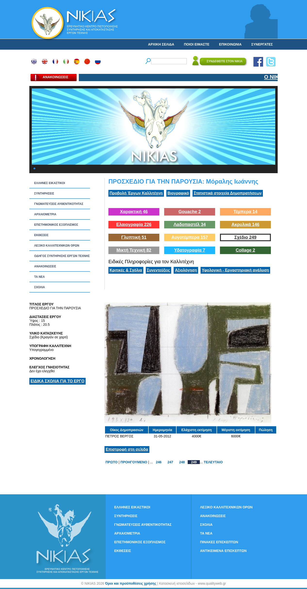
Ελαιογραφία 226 (133, 224)
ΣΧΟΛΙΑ (39, 287)
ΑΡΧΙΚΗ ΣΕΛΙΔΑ (161, 44)
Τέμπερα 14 (245, 211)
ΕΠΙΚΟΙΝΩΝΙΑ (230, 44)
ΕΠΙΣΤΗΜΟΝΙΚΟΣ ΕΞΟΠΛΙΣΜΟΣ (56, 224)
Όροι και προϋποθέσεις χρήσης (130, 583)
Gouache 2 (189, 211)
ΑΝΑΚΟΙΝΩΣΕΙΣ (45, 266)
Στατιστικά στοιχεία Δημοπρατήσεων (228, 193)
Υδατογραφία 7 (189, 250)
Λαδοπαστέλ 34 (190, 224)
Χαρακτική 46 (134, 211)
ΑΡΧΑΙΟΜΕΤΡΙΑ (45, 214)
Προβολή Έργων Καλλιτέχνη (136, 193)
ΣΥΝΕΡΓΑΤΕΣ (262, 44)
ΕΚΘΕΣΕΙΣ (41, 235)
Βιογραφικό (178, 193)
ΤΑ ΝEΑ (39, 277)
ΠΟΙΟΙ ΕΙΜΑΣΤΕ (196, 44)
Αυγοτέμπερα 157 (189, 237)
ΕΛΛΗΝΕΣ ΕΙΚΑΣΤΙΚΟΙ (49, 183)
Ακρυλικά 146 (245, 224)
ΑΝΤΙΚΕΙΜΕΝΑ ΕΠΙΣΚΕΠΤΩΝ (223, 551)
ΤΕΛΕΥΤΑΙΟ (213, 462)
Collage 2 (245, 250)
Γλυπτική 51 (133, 237)
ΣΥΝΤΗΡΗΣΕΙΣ (44, 193)
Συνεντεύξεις (158, 270)
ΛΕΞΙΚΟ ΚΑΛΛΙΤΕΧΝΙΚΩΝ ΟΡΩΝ (56, 245)
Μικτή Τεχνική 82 (133, 250)
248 (182, 462)
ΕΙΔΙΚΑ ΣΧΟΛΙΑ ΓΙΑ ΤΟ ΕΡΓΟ (57, 381)
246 (159, 462)
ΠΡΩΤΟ (111, 462)
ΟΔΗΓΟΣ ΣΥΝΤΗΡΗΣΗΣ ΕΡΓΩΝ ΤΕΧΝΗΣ (62, 256)
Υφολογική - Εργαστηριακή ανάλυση (235, 270)
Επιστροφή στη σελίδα (127, 449)
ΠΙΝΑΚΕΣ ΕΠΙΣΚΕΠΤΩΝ (219, 542)
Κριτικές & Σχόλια (126, 270)
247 (170, 462)
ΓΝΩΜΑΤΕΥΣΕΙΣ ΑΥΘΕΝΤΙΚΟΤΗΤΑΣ (58, 204)
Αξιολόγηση (186, 270)
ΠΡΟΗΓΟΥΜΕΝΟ (134, 462)
